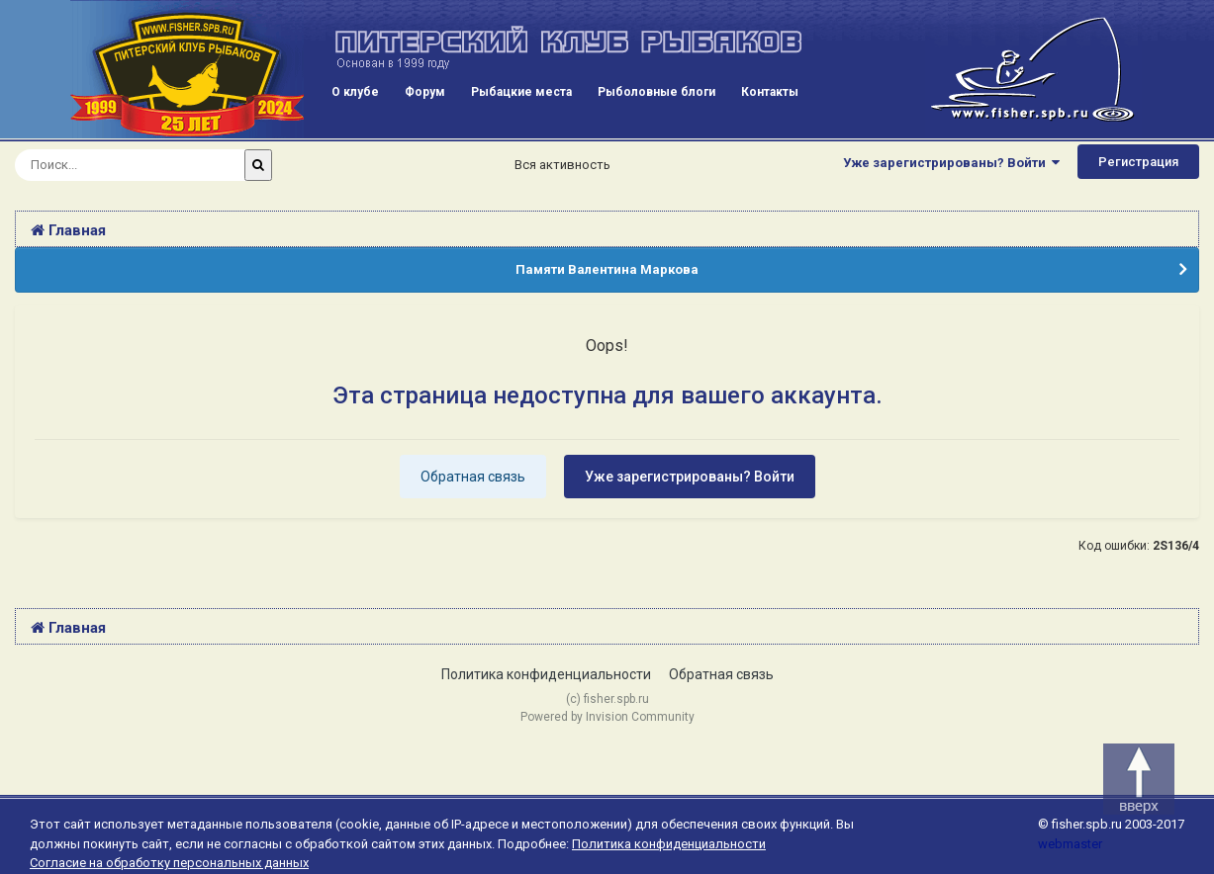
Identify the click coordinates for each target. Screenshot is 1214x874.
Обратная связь (472, 476)
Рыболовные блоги (656, 92)
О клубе (355, 92)
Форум (425, 92)
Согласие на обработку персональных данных (169, 862)
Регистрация (1138, 161)
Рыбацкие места (521, 92)
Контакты (769, 92)
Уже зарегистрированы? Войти (951, 162)
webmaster (1070, 843)
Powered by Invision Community (607, 717)
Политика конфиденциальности (546, 674)
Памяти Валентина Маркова (607, 269)
